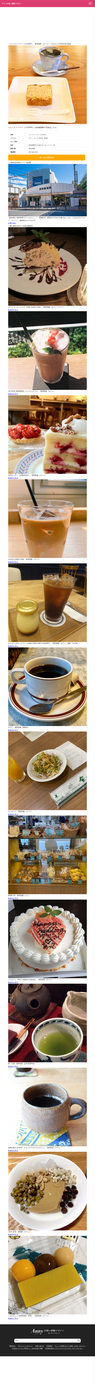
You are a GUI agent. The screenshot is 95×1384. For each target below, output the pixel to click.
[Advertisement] (47, 23)
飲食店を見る (13, 310)
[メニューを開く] (89, 3)
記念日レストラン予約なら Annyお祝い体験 (27, 1348)
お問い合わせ (39, 1346)
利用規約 (49, 1346)
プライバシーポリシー (25, 1346)
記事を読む (12, 223)
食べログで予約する (46, 157)
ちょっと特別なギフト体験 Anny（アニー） (70, 1346)
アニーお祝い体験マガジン (11, 3)
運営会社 (12, 1346)
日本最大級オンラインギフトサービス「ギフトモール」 (64, 1348)
